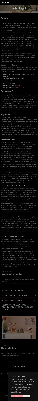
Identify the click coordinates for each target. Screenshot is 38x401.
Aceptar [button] (13, 396)
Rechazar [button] (20, 396)
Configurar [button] (26, 396)
